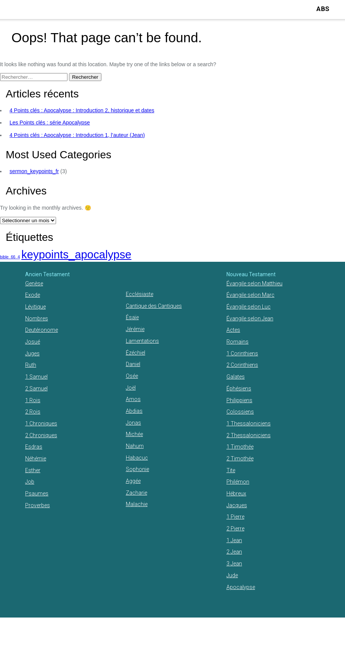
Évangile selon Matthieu (254, 283)
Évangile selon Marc (250, 295)
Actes (233, 330)
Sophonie (137, 469)
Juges (32, 353)
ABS (322, 9)
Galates (235, 377)
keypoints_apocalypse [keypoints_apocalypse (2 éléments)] (76, 254)
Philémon (237, 482)
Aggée (133, 481)
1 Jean (234, 540)
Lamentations (142, 341)
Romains (237, 342)
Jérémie (135, 329)
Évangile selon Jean (249, 318)
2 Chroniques (41, 435)
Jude (232, 575)
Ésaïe (132, 317)
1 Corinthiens (242, 353)
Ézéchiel (135, 353)
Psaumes (36, 493)
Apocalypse (240, 587)
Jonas (133, 423)
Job (29, 482)
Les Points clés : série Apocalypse (50, 122)
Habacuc (137, 458)
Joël (131, 388)
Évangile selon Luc (248, 307)
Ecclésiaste (139, 294)
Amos (133, 399)
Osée (132, 376)
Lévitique (35, 307)
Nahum (135, 446)
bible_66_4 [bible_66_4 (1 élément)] (10, 257)
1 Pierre (235, 517)
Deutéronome (41, 330)
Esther (32, 470)
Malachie (137, 504)
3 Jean (234, 563)
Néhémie (35, 458)
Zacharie (136, 493)
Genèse (34, 283)
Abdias (134, 411)
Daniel (133, 364)
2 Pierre (235, 528)
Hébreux (236, 493)
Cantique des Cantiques (154, 306)
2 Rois (32, 412)
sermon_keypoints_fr (34, 171)
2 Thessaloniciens (248, 435)
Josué (32, 342)
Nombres (36, 318)
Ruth (30, 365)
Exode (32, 295)
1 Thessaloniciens (248, 423)
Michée (134, 434)
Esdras (33, 447)
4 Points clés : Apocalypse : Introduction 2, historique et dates (82, 110)
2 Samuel (36, 388)
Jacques (236, 505)
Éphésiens (238, 388)
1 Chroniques (41, 423)
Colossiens (240, 412)
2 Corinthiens (242, 365)
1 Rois (32, 400)
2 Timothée (240, 458)
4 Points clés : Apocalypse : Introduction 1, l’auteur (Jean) (77, 135)
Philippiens (239, 400)
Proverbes (37, 505)
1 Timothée (240, 447)
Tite (230, 470)
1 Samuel (36, 377)
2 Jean (234, 552)
